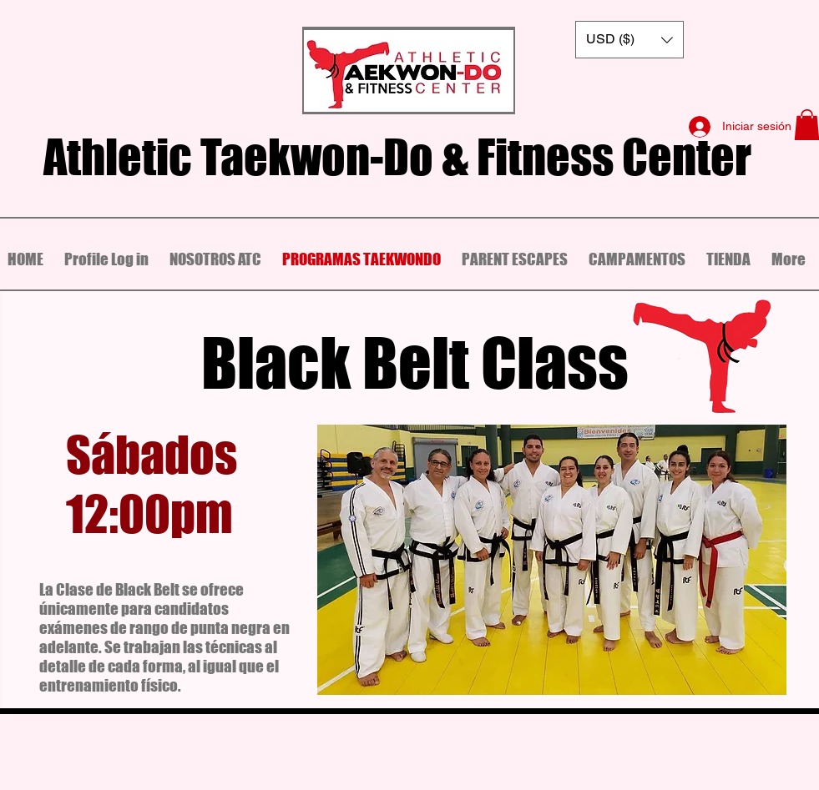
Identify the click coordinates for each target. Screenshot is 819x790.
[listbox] (629, 39)
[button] (629, 39)
